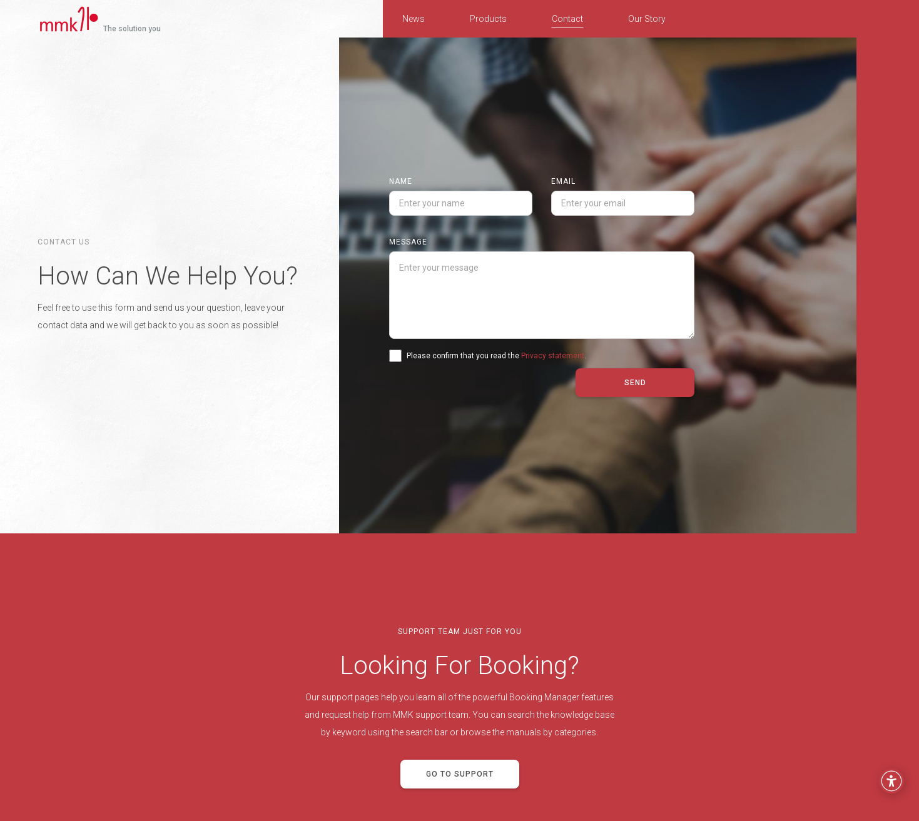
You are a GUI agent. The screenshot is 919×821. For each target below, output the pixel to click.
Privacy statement (552, 355)
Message (408, 242)
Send (635, 382)
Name (400, 181)
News (413, 19)
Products (488, 19)
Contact (567, 19)
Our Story (647, 19)
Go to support (460, 774)
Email (563, 181)
